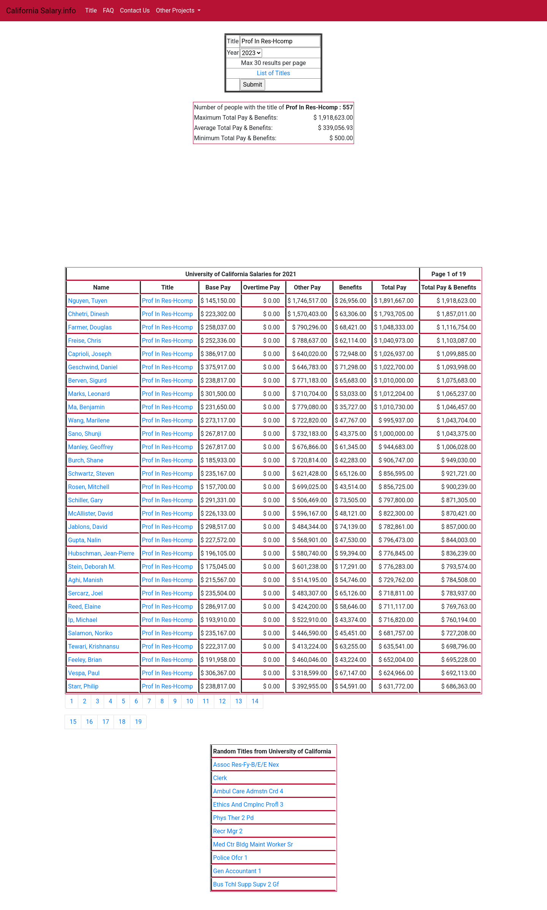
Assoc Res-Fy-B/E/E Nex (246, 764)
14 (254, 701)
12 (222, 701)
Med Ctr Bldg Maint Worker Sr (253, 844)
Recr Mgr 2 (227, 831)
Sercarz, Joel (85, 593)
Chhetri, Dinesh (88, 314)
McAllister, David (90, 513)
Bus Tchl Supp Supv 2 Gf (246, 884)
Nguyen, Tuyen (87, 300)
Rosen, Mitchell (88, 487)
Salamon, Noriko (90, 633)
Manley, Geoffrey (90, 447)
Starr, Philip (83, 686)
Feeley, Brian (85, 659)
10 (189, 701)
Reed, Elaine (84, 606)
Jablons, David (88, 526)
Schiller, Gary (85, 500)
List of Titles (273, 73)
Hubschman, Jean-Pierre (101, 553)
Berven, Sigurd (87, 380)
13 (238, 701)
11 (205, 701)
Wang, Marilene (88, 420)
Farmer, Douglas (90, 327)
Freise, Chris (84, 340)
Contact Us (135, 10)
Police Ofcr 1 (230, 857)
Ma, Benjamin (86, 407)
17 (105, 721)
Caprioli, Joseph (89, 354)
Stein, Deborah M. (91, 566)
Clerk (220, 778)
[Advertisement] (273, 210)
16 (89, 721)
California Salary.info (41, 10)
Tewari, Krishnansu (93, 646)
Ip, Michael (82, 620)
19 (138, 721)
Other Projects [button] (176, 10)
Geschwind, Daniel (92, 367)
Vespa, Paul (84, 673)
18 (122, 721)
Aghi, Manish (85, 580)
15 (73, 721)
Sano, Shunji (84, 433)
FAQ (108, 10)
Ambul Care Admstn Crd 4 (248, 791)
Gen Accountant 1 (237, 871)
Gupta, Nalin (84, 540)
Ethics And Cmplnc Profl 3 (248, 804)
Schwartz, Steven (91, 473)
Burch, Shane (85, 460)
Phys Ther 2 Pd (233, 817)
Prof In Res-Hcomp (167, 300)
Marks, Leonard (89, 393)
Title (91, 10)
